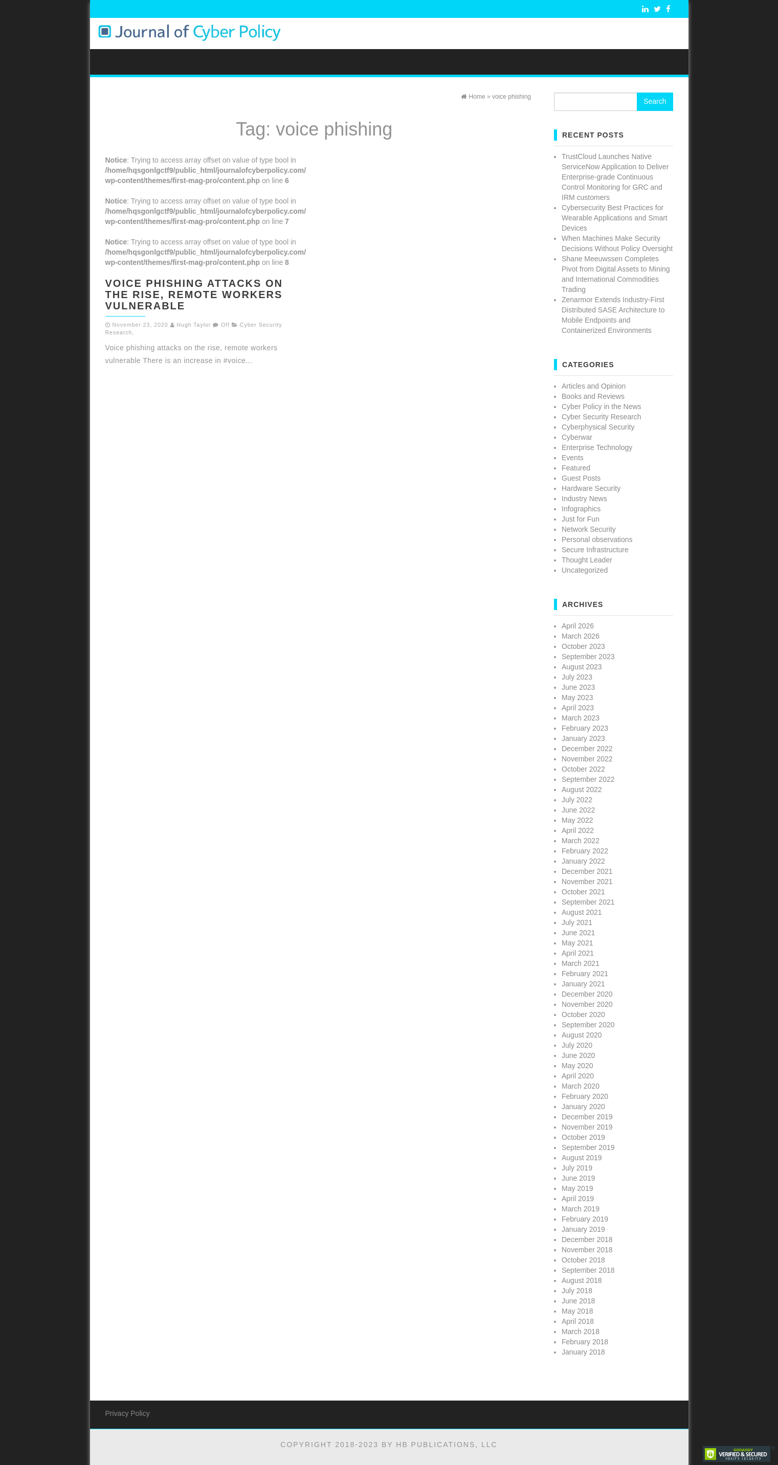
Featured (576, 468)
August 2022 (582, 789)
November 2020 (587, 1004)
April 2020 (578, 1076)
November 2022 (587, 759)
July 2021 (577, 922)
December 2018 (587, 1239)
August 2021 (582, 912)
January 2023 (583, 738)
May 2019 (577, 1188)
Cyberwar (577, 437)
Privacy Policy (127, 1413)
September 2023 (588, 656)
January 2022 (583, 861)
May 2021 (577, 943)
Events (573, 458)
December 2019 (587, 1117)
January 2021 (583, 984)
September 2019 (588, 1147)
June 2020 (578, 1055)
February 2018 (585, 1342)
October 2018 (583, 1260)
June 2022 (578, 810)
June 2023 (578, 687)
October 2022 (583, 769)
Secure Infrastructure (595, 550)
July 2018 (577, 1291)
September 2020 (588, 1025)
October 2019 (583, 1137)
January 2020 (583, 1106)
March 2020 (580, 1086)
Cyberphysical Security (598, 427)
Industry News (584, 498)
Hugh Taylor (194, 325)
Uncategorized (585, 570)
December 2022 (587, 749)
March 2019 (580, 1209)
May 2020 (577, 1066)
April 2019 (578, 1198)
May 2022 (577, 820)
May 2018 (577, 1311)
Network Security (589, 529)
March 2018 (580, 1331)
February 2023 (585, 728)
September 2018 (588, 1270)
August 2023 (582, 667)
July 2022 (577, 800)
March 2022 (580, 841)
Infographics (581, 509)
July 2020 (577, 1045)
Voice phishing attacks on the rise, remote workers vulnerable (194, 294)
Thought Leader (587, 560)
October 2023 (583, 646)
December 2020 (587, 994)
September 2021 (588, 902)
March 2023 (580, 718)
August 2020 (582, 1035)
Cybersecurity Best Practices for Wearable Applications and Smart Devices (615, 218)
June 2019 (578, 1178)
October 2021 (583, 892)
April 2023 (578, 708)
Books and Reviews (593, 396)
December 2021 (587, 871)
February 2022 (585, 851)
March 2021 (580, 963)
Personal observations (597, 539)
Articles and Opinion (594, 386)
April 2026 (578, 626)
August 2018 (582, 1280)
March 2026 (580, 636)
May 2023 (577, 697)
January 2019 (583, 1229)
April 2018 (578, 1321)
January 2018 (583, 1352)
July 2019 (577, 1168)
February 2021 (585, 974)
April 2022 (578, 830)
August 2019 (582, 1158)
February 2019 (585, 1219)
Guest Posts (581, 478)
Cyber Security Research (601, 417)
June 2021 (578, 933)
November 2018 (587, 1250)
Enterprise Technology (597, 447)
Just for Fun (580, 519)
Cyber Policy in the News (601, 406)
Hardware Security (591, 488)
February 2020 (585, 1096)
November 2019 (587, 1127)
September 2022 (588, 779)
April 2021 (578, 953)
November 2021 (587, 881)
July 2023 (577, 677)
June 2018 (578, 1301)
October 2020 (583, 1014)
